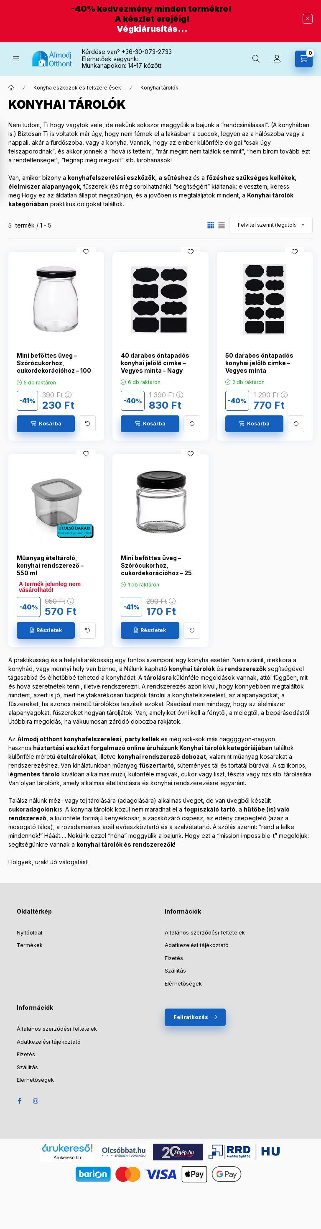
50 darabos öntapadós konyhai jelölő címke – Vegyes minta (259, 363)
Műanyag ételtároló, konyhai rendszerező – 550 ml (50, 565)
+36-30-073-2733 (147, 51)
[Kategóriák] (15, 59)
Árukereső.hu (67, 1157)
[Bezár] (308, 19)
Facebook (19, 1101)
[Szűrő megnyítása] (8, 162)
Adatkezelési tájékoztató (197, 945)
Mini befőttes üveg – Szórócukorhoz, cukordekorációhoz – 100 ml (54, 367)
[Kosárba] (46, 423)
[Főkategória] (11, 88)
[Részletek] (46, 630)
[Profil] (277, 59)
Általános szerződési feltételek (205, 932)
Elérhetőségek (183, 983)
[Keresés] (256, 59)
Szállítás (175, 970)
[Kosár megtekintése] (304, 59)
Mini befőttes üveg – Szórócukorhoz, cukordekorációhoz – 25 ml (156, 569)
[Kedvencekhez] (86, 252)
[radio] (221, 225)
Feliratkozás (190, 1017)
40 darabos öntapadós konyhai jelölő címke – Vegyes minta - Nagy (155, 363)
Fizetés (174, 958)
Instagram (36, 1101)
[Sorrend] (271, 225)
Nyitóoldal (29, 932)
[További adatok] (87, 423)
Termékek (30, 945)
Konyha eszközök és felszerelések (77, 87)
